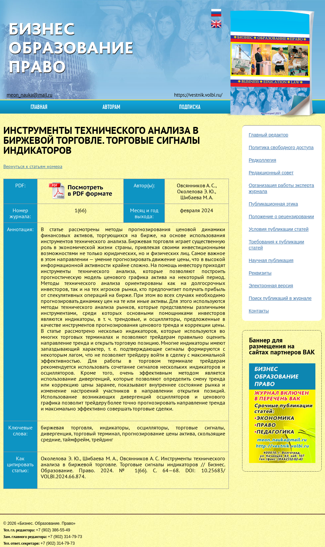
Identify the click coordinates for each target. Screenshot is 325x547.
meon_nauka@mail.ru (29, 95)
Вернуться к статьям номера (32, 166)
